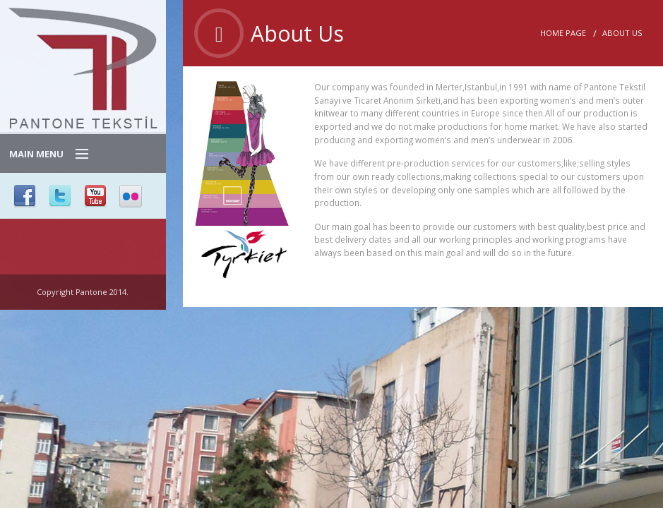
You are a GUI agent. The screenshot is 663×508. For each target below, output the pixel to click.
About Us (622, 33)
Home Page (563, 33)
